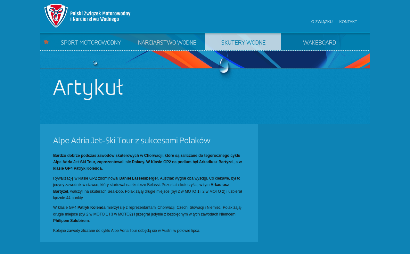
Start (46, 41)
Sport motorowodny (91, 43)
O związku (322, 22)
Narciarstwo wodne (167, 43)
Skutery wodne (243, 43)
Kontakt (348, 22)
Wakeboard (319, 43)
